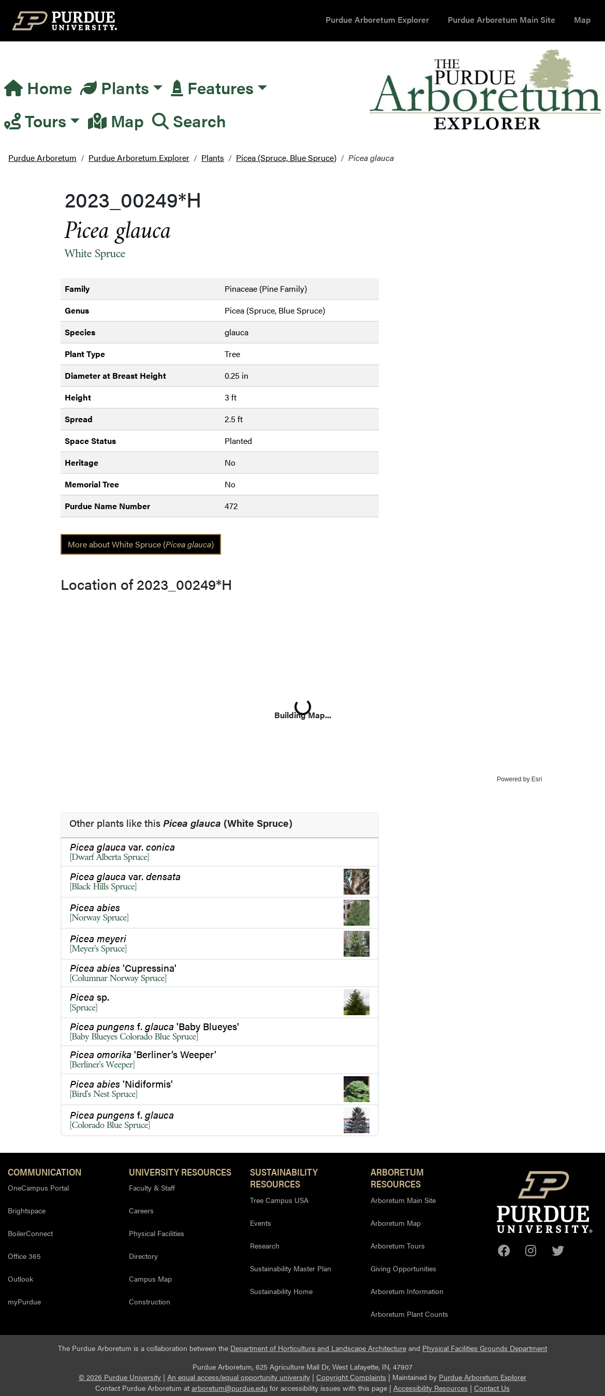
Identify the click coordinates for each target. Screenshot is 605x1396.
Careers (141, 1210)
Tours (35, 120)
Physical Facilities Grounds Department (484, 1348)
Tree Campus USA (279, 1200)
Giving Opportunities (403, 1268)
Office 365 (24, 1256)
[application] (303, 690)
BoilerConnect (30, 1233)
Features (212, 87)
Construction (149, 1301)
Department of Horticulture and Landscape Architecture (318, 1348)
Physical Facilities (156, 1233)
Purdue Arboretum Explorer (377, 19)
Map (582, 19)
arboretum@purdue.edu (229, 1388)
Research (264, 1245)
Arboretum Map (396, 1222)
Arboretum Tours (398, 1245)
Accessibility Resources (430, 1388)
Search (189, 120)
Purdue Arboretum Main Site (501, 19)
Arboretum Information (407, 1291)
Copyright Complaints (351, 1377)
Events (260, 1222)
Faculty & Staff (152, 1187)
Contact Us (492, 1388)
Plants (114, 87)
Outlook (20, 1278)
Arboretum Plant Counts (409, 1314)
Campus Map (150, 1278)
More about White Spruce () (141, 544)
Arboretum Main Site (403, 1200)
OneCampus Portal (38, 1187)
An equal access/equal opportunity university (238, 1377)
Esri (537, 779)
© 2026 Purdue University (120, 1377)
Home (38, 87)
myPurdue (24, 1301)
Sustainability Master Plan (290, 1268)
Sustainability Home (281, 1291)
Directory (143, 1256)
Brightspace (27, 1210)
